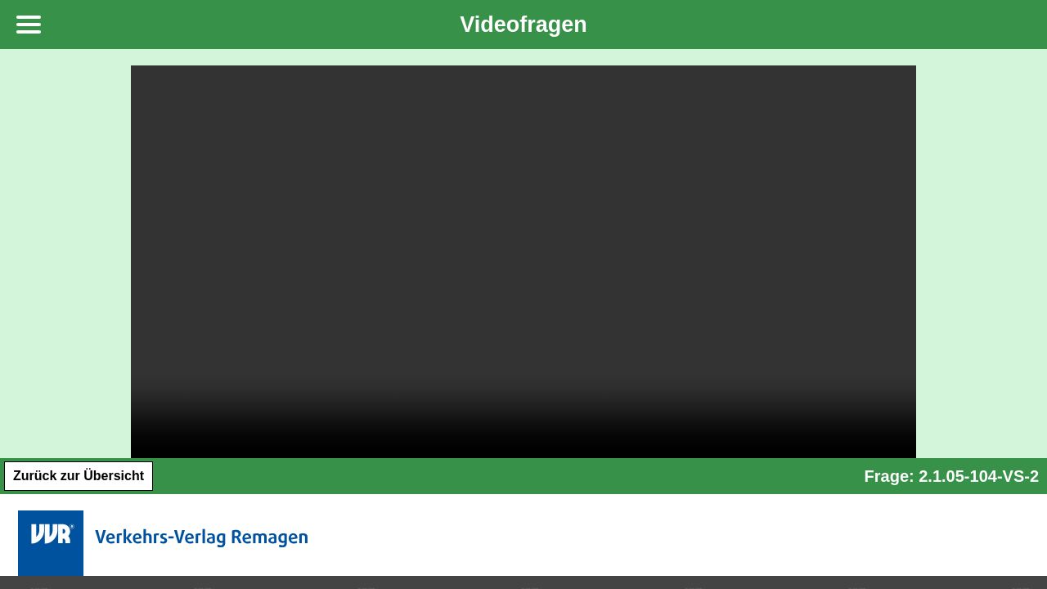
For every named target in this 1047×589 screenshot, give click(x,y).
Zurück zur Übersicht (78, 476)
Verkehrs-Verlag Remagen (165, 543)
